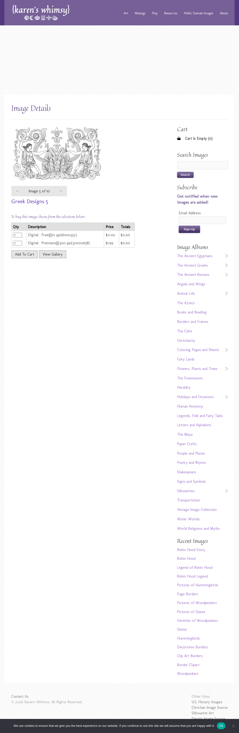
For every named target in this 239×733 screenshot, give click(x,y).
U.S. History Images (207, 702)
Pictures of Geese (191, 612)
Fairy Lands (186, 359)
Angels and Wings (191, 284)
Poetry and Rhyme (191, 462)
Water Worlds (188, 519)
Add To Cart (24, 254)
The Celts (184, 331)
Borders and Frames (192, 321)
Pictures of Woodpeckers (197, 603)
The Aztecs (186, 303)
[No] (233, 726)
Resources (170, 13)
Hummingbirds (188, 638)
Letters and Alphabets (194, 425)
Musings (140, 13)
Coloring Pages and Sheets (198, 350)
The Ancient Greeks (192, 265)
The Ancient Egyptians (194, 256)
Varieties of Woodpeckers (197, 620)
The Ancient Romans (193, 274)
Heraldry (183, 387)
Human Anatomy (190, 406)
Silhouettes (186, 491)
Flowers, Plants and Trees (197, 368)
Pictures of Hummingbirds (197, 585)
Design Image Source (208, 718)
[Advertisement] (119, 60)
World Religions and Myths (198, 528)
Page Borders (187, 594)
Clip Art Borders (190, 656)
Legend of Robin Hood (195, 567)
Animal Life (186, 293)
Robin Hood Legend (192, 576)
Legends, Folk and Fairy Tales (200, 416)
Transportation (188, 500)
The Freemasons (190, 378)
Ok (221, 725)
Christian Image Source (210, 707)
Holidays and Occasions (195, 397)
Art (126, 13)
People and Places (191, 453)
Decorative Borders (192, 647)
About (224, 13)
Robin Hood (186, 558)
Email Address (190, 213)
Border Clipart (188, 665)
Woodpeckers (187, 673)
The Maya (184, 434)
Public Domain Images (198, 13)
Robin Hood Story (191, 550)
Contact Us (20, 696)
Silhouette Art (203, 713)
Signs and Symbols (191, 481)
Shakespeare (186, 472)
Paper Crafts (187, 444)
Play (155, 13)
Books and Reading (192, 312)
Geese (182, 629)
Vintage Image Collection (197, 509)
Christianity (186, 340)
